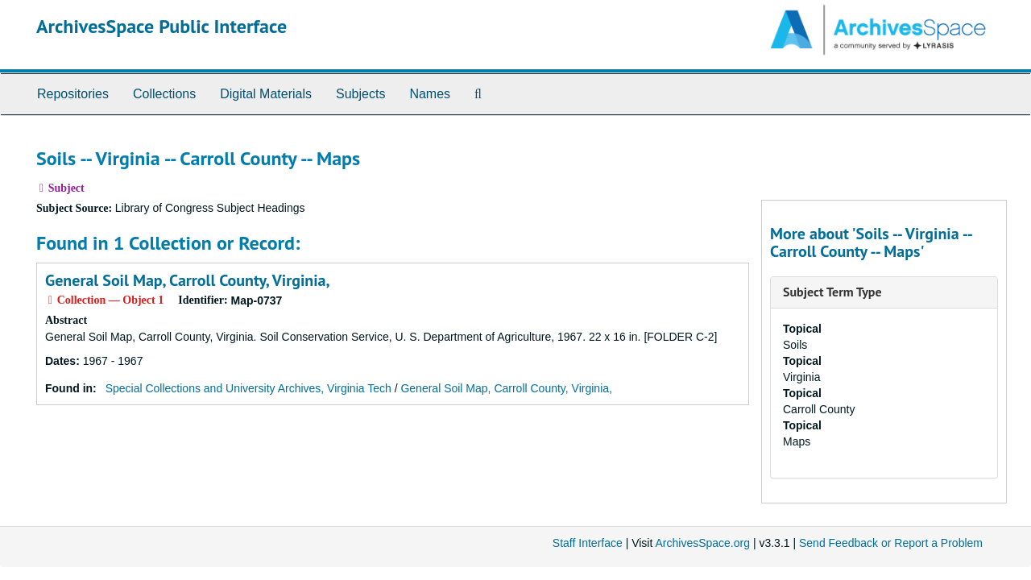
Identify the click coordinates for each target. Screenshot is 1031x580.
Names (429, 94)
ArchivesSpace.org (702, 542)
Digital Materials (266, 94)
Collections (164, 94)
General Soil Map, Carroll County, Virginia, (187, 280)
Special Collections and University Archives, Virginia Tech (248, 388)
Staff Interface (588, 542)
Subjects (360, 94)
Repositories (73, 94)
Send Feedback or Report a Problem (891, 542)
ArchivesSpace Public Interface (161, 26)
